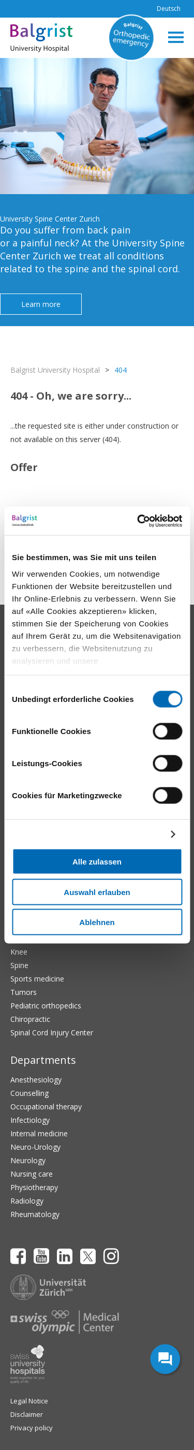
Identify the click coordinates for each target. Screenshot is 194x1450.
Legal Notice (29, 1400)
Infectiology (30, 1120)
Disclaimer (26, 1414)
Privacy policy (31, 1427)
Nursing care (31, 1174)
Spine (19, 965)
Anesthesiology (36, 1080)
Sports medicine (37, 979)
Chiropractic (30, 1019)
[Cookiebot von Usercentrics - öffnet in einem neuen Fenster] (138, 521)
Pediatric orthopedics (45, 1005)
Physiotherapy (34, 1187)
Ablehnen (96, 922)
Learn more (41, 304)
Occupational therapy (46, 1106)
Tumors (23, 992)
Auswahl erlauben (97, 891)
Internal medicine (39, 1133)
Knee (18, 952)
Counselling (29, 1093)
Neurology (28, 1160)
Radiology (26, 1201)
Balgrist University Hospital (55, 370)
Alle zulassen (97, 861)
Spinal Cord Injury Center (51, 1032)
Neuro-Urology (35, 1147)
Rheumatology (34, 1214)
